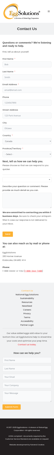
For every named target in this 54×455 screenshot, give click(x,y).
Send (7, 234)
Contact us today (27, 344)
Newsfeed (27, 305)
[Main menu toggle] (48, 11)
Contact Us (27, 290)
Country (7, 135)
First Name (8, 58)
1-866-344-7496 (33, 271)
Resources (27, 302)
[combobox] (27, 179)
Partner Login (27, 325)
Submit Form (11, 406)
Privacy (27, 313)
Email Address (10, 84)
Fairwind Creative (37, 445)
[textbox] (27, 179)
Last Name (8, 71)
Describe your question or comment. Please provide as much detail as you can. (25, 188)
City (5, 122)
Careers (27, 309)
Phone (6, 97)
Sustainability (27, 298)
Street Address (10, 109)
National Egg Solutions (27, 294)
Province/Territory (12, 148)
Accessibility (27, 321)
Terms (27, 317)
